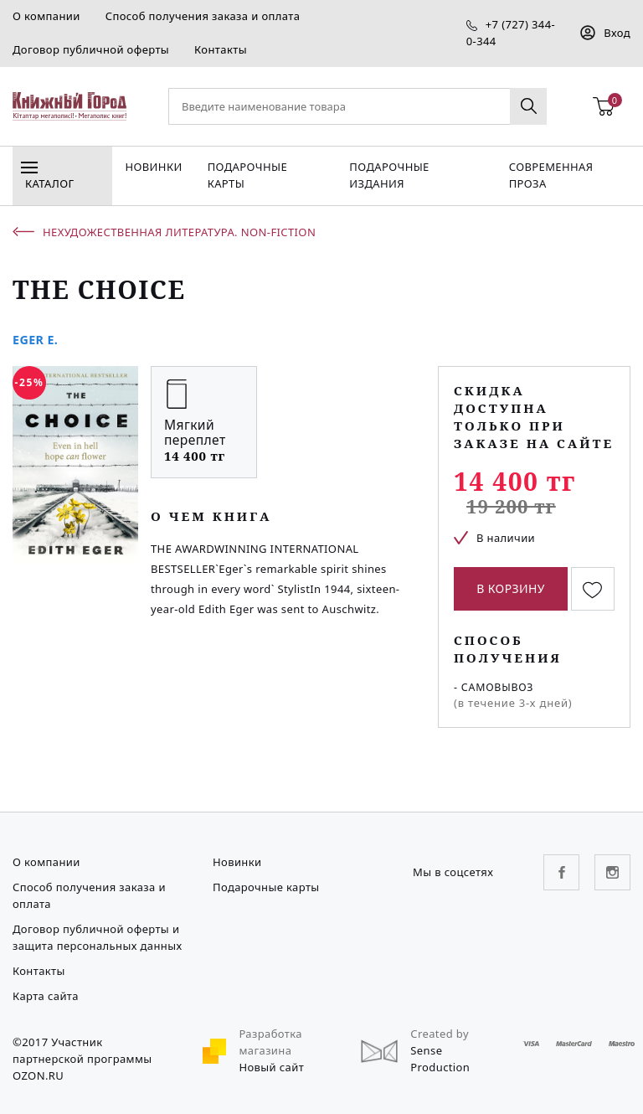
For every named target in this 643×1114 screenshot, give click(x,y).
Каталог (47, 178)
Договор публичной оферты (91, 49)
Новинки (153, 166)
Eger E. (35, 340)
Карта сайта (46, 995)
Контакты (220, 49)
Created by (439, 1033)
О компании (46, 15)
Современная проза (551, 175)
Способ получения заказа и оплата (203, 15)
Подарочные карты (247, 175)
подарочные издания (389, 175)
